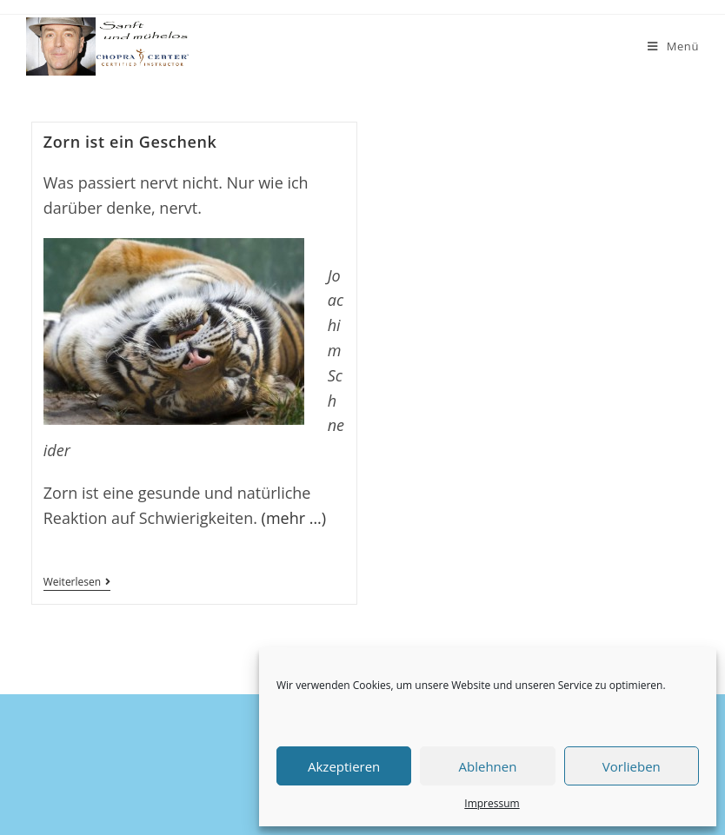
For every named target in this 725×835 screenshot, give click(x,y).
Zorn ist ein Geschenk (130, 141)
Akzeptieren (344, 766)
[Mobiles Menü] (673, 46)
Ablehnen (488, 766)
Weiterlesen (76, 583)
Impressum (491, 803)
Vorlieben (631, 766)
